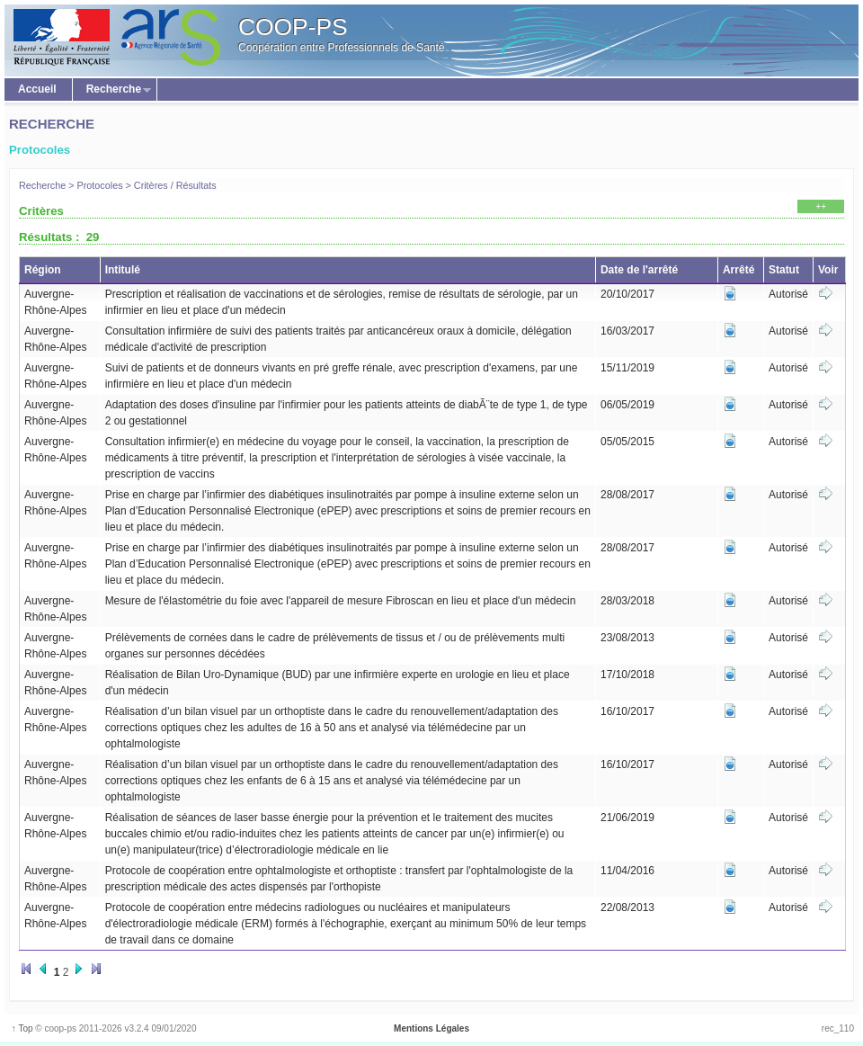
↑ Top (21, 1028)
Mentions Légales (431, 1028)
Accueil (37, 89)
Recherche (112, 90)
